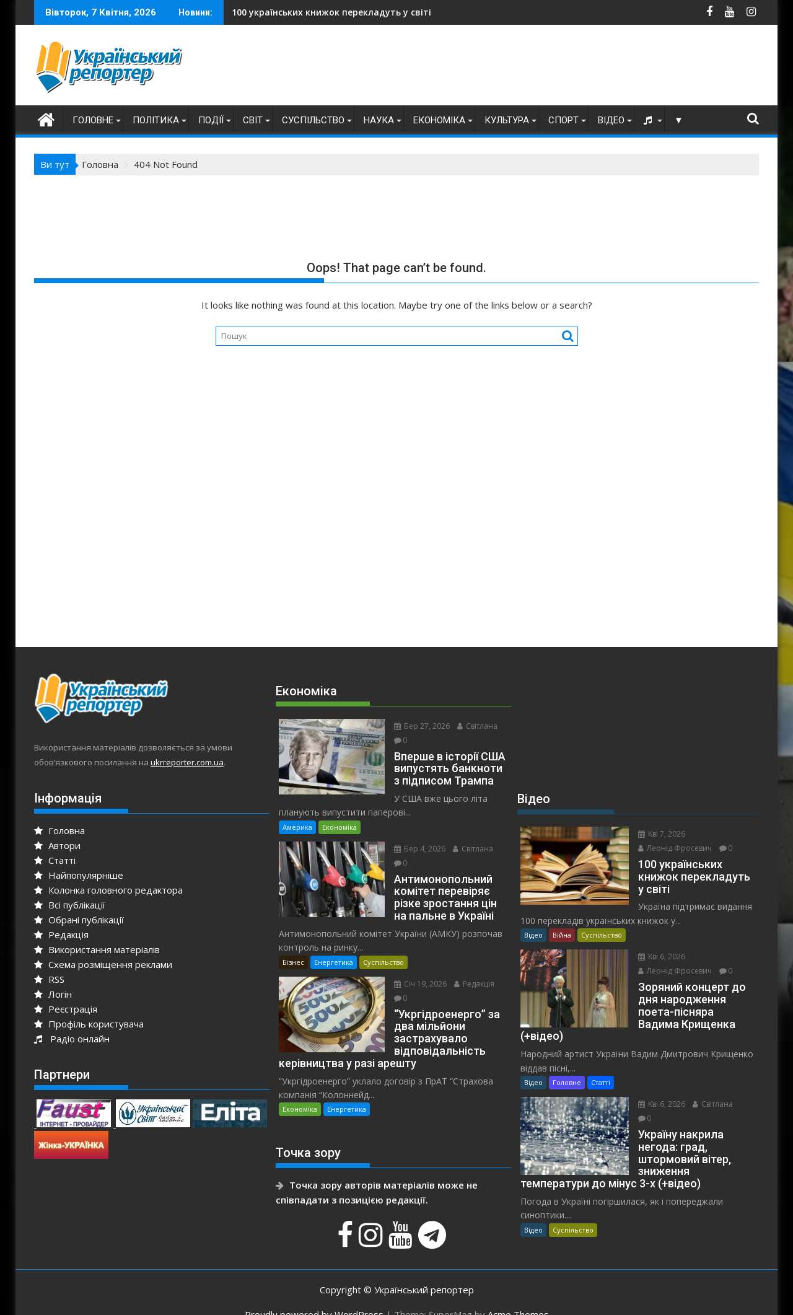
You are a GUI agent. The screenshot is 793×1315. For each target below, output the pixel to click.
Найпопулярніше (78, 875)
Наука (379, 120)
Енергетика (333, 947)
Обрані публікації (79, 919)
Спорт (563, 120)
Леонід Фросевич (667, 848)
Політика (156, 120)
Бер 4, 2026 (412, 834)
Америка (297, 812)
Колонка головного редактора (108, 890)
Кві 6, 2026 (654, 956)
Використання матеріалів (97, 949)
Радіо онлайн (72, 1038)
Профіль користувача (89, 1024)
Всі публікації (69, 905)
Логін (53, 994)
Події (211, 120)
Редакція (61, 934)
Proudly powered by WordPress (314, 1294)
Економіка (439, 120)
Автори (57, 845)
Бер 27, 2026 (414, 726)
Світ (253, 120)
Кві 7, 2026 (654, 834)
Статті (55, 860)
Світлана (470, 726)
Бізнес (293, 947)
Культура (506, 120)
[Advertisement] (533, 68)
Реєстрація (65, 1009)
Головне (92, 120)
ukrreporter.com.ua (187, 762)
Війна (562, 934)
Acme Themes (518, 1294)
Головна (59, 830)
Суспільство (313, 120)
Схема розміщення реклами (103, 964)
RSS (49, 979)
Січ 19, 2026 (413, 969)
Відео (611, 120)
